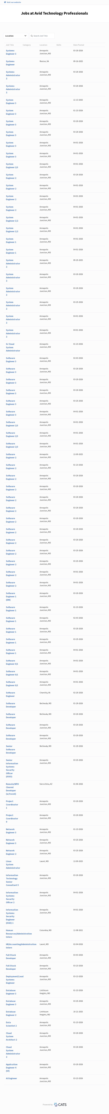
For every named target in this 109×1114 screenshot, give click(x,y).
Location (15, 36)
